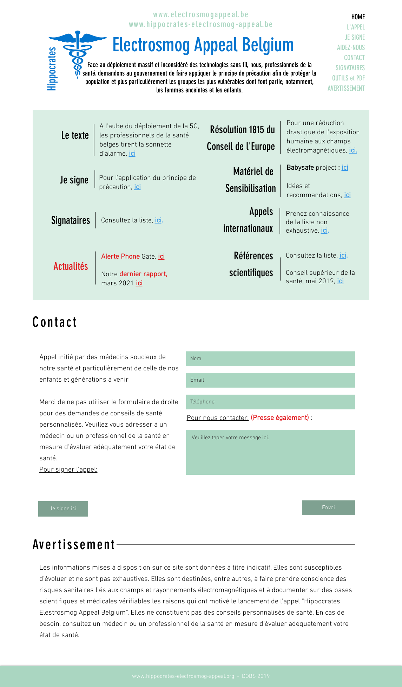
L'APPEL (356, 27)
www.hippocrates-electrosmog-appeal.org (183, 676)
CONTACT (354, 57)
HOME (358, 17)
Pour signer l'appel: (68, 470)
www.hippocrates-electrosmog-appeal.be (201, 24)
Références (253, 255)
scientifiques (251, 272)
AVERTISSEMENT (346, 88)
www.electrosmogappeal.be (201, 14)
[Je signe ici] (63, 509)
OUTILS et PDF (348, 78)
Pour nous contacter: (218, 418)
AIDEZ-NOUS (351, 47)
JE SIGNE (355, 37)
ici (132, 154)
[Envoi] (328, 507)
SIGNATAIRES (350, 68)
